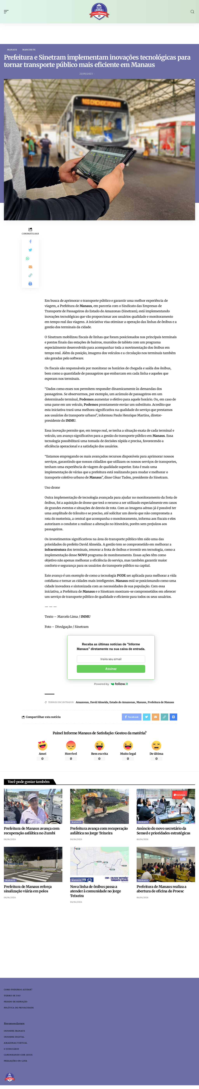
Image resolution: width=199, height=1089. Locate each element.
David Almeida (99, 702)
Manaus (12, 50)
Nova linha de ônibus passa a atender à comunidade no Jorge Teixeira (95, 892)
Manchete (29, 50)
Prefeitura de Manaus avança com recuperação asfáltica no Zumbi (31, 831)
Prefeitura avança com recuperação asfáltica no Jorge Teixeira (99, 831)
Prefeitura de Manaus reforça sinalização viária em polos (28, 890)
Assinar (111, 669)
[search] (192, 12)
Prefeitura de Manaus (161, 702)
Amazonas (82, 702)
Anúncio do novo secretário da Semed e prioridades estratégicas (163, 831)
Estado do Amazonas (122, 702)
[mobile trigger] (7, 11)
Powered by (111, 684)
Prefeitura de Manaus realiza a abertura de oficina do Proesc (161, 890)
